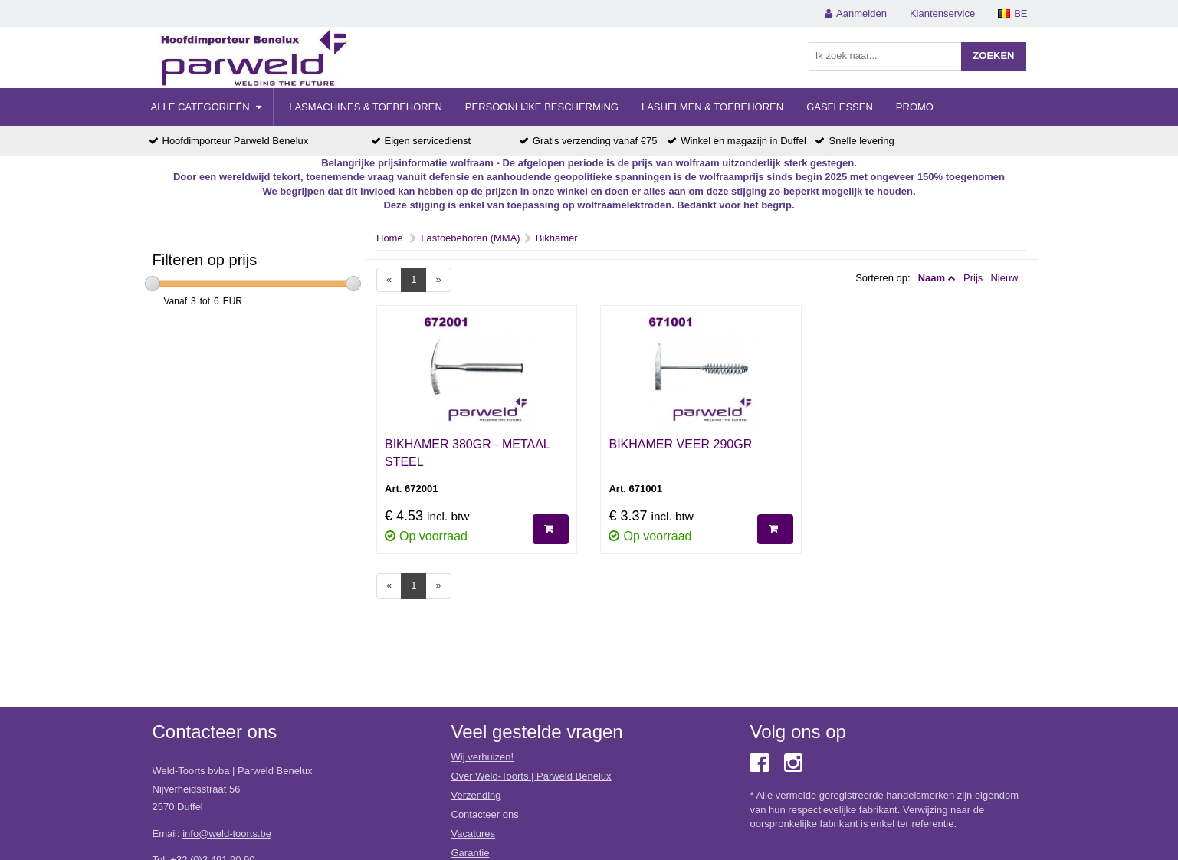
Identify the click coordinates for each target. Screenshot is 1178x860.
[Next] (438, 280)
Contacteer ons (485, 814)
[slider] (152, 283)
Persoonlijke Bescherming (542, 107)
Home (389, 238)
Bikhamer (557, 238)
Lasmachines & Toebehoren (365, 107)
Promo (915, 107)
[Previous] (389, 280)
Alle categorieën (206, 107)
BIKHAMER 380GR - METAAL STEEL (467, 453)
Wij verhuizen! (482, 757)
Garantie (470, 852)
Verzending (476, 795)
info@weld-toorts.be (226, 833)
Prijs (973, 278)
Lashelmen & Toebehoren (712, 107)
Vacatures (473, 833)
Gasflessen (839, 107)
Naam (931, 278)
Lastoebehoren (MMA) (470, 238)
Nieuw (1004, 278)
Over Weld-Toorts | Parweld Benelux (531, 776)
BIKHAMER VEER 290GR (680, 444)
